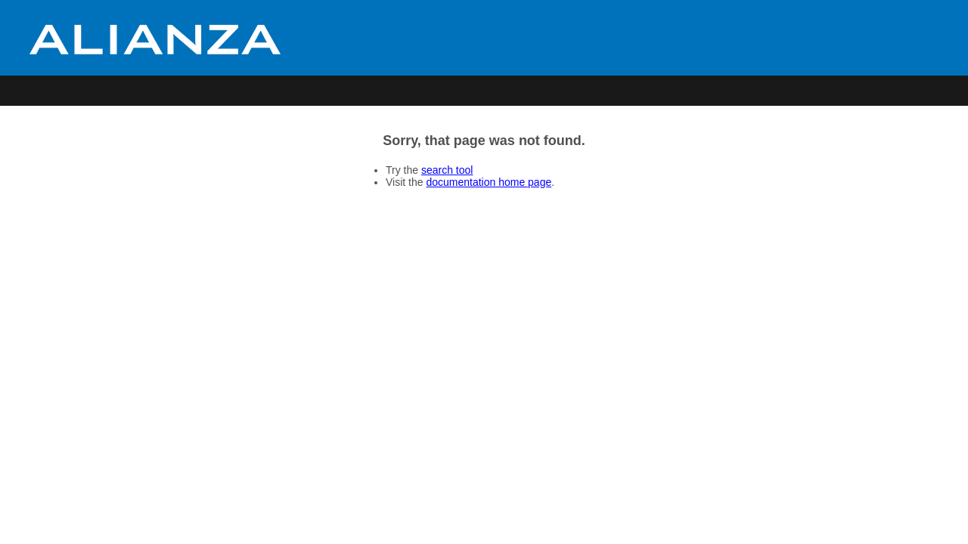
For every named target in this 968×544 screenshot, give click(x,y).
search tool (447, 170)
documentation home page (488, 182)
